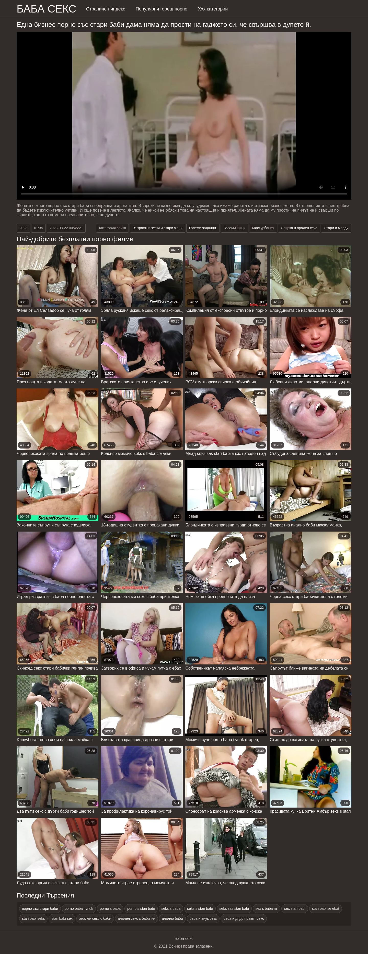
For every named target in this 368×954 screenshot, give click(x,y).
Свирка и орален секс (299, 228)
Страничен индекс (105, 9)
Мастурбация (263, 228)
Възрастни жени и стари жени (157, 228)
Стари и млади (336, 228)
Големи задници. (203, 228)
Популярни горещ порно (161, 9)
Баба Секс (46, 9)
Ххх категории (213, 9)
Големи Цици (234, 228)
